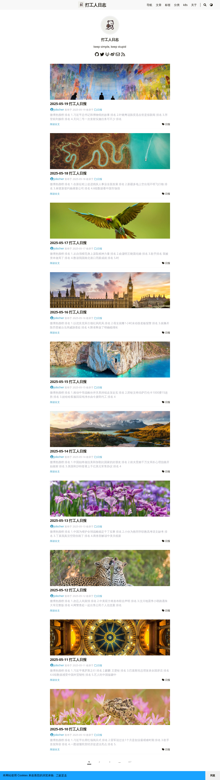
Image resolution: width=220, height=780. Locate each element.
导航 (150, 5)
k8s (185, 5)
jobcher (57, 109)
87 (130, 761)
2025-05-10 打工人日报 (68, 729)
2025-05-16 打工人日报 (68, 312)
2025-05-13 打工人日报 (68, 520)
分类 (177, 5)
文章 (159, 5)
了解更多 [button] (61, 775)
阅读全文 (55, 124)
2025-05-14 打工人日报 (68, 451)
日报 (98, 109)
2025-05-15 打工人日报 (68, 381)
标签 (168, 5)
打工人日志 (92, 5)
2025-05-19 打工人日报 (68, 103)
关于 (194, 5)
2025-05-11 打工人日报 (68, 659)
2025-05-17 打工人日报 (68, 242)
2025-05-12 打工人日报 (68, 590)
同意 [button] (212, 775)
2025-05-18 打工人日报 (68, 173)
